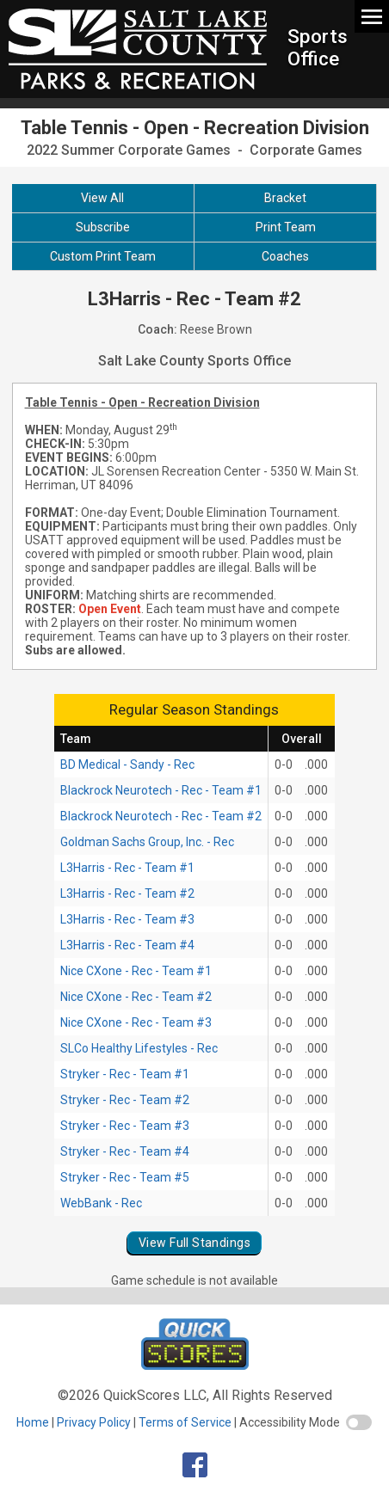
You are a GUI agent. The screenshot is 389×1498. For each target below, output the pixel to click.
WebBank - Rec (101, 1203)
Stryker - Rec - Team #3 (124, 1126)
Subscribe (103, 227)
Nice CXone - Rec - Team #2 (136, 997)
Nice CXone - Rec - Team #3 (136, 1022)
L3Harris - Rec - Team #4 (127, 945)
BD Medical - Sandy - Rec (127, 764)
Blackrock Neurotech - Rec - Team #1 (161, 790)
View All (102, 198)
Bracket (285, 198)
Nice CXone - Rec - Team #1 (136, 971)
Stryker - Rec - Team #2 (124, 1100)
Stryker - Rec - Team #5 (124, 1177)
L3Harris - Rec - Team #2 (127, 893)
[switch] (359, 1422)
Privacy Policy (94, 1422)
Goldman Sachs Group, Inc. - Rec (147, 842)
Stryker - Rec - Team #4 (124, 1151)
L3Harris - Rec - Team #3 (127, 919)
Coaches (285, 256)
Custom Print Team (103, 256)
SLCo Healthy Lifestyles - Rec (139, 1048)
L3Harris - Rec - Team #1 (127, 868)
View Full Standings (194, 1242)
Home (32, 1422)
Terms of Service (185, 1422)
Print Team (286, 227)
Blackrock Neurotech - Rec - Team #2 (161, 816)
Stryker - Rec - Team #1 (124, 1074)
